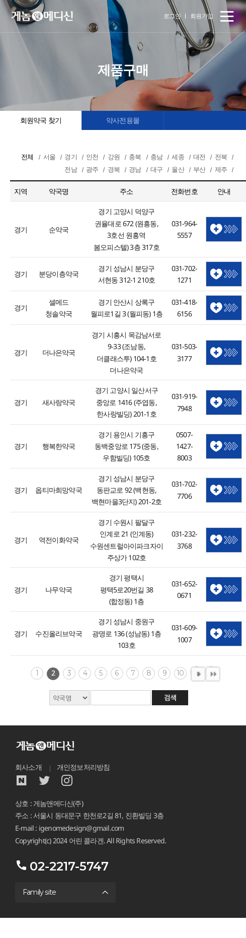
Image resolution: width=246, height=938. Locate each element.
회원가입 (201, 16)
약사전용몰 (122, 120)
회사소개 (28, 767)
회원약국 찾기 (40, 120)
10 (180, 673)
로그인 (172, 16)
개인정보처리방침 (83, 767)
